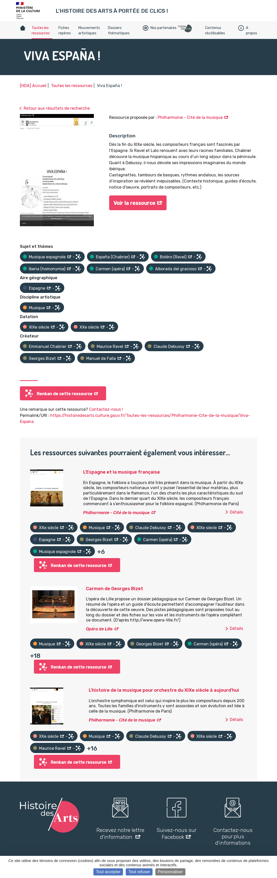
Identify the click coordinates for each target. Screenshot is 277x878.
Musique (37, 307)
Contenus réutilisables (215, 30)
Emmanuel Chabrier (47, 346)
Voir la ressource (134, 203)
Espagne (37, 288)
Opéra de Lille (99, 629)
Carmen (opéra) (110, 268)
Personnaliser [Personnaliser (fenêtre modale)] (170, 872)
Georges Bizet (42, 358)
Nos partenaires (160, 28)
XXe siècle (89, 327)
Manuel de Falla (101, 358)
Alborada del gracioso (175, 268)
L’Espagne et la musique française (121, 472)
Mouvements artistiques (89, 30)
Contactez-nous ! (106, 409)
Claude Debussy (169, 346)
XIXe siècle (39, 327)
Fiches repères (64, 30)
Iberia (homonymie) (47, 268)
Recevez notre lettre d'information (120, 833)
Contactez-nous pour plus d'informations (233, 836)
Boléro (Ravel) (173, 256)
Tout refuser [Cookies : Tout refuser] (139, 872)
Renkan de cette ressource (64, 393)
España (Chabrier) (113, 256)
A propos (247, 30)
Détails (236, 512)
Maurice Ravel (110, 346)
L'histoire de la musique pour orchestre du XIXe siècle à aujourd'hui (164, 690)
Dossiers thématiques (119, 30)
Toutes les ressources (41, 30)
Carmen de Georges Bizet (114, 588)
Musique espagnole (47, 256)
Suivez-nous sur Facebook (176, 833)
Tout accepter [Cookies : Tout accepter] (108, 872)
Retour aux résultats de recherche (57, 108)
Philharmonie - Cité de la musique (190, 117)
